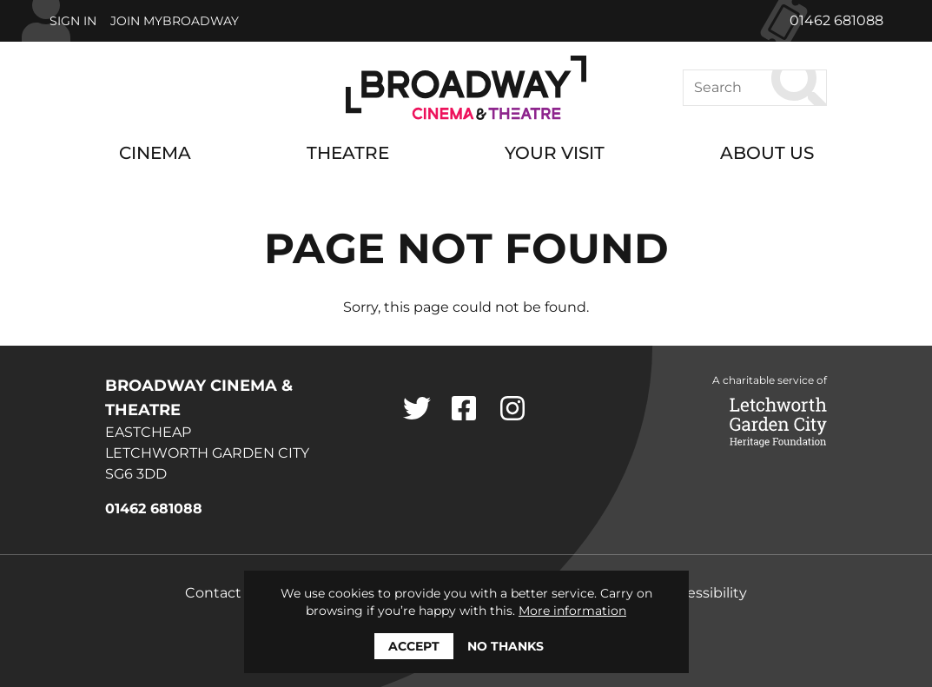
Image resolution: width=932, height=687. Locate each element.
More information (572, 610)
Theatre (348, 152)
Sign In (73, 21)
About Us (767, 152)
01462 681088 (836, 20)
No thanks (505, 646)
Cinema (155, 152)
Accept (414, 646)
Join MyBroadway (174, 21)
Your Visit (555, 152)
